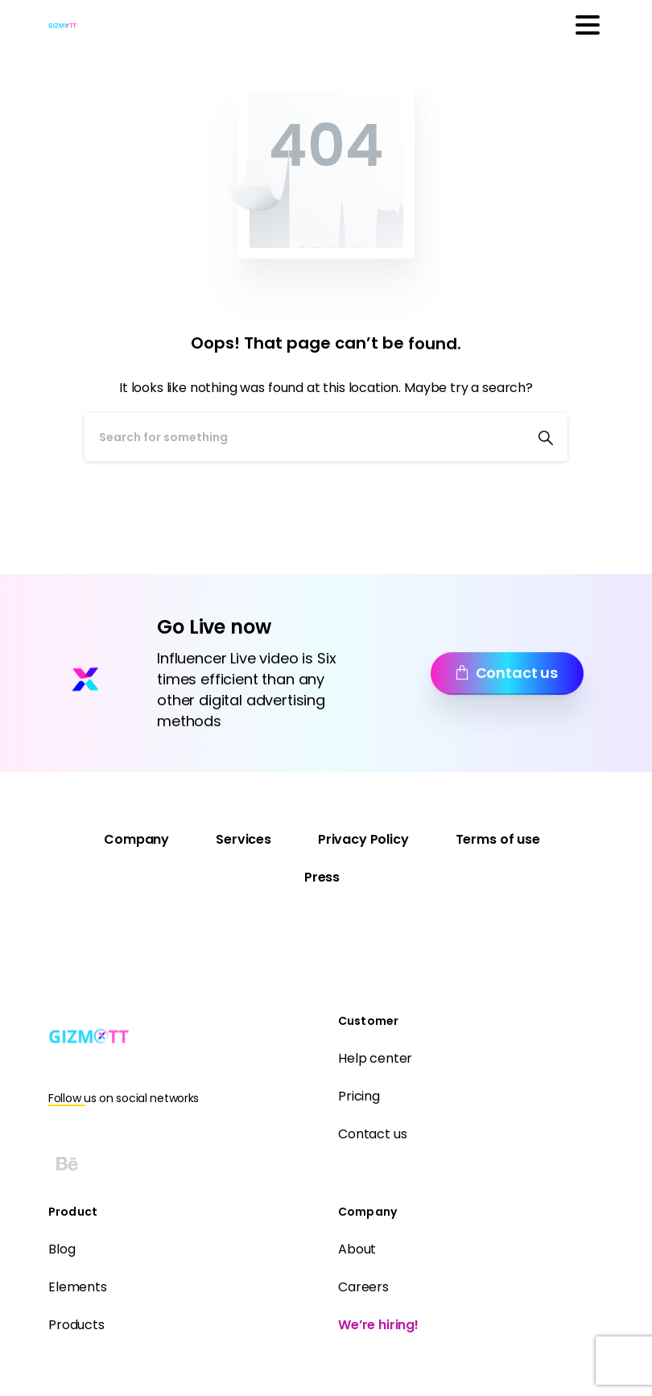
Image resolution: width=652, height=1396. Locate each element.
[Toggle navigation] (588, 25)
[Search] (304, 437)
